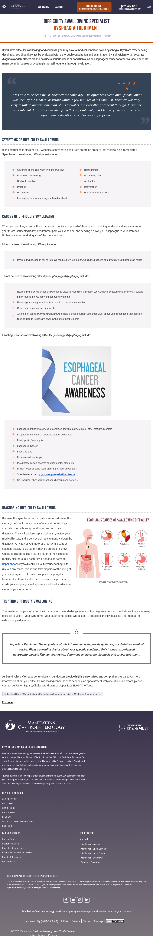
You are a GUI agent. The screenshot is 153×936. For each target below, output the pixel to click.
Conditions (55, 36)
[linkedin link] (86, 900)
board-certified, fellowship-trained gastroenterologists (31, 765)
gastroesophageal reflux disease (58, 475)
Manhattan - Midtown (91, 844)
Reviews (6, 817)
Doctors (7, 826)
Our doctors (42, 7)
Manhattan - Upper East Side (94, 849)
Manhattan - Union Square (93, 853)
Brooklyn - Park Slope (91, 862)
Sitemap (98, 921)
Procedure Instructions (12, 848)
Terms (86, 921)
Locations (58, 7)
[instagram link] (80, 900)
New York (40, 753)
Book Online (92, 7)
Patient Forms (8, 839)
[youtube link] (73, 900)
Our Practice (9, 799)
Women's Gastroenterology (17, 822)
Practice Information (11, 857)
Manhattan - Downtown (92, 858)
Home (45, 36)
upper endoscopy (12, 564)
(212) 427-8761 (128, 7)
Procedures (8, 813)
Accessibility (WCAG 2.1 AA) (42, 921)
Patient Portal (8, 862)
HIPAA (65, 921)
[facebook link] (66, 900)
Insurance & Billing (10, 844)
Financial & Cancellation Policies (17, 853)
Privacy (76, 921)
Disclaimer (7, 703)
